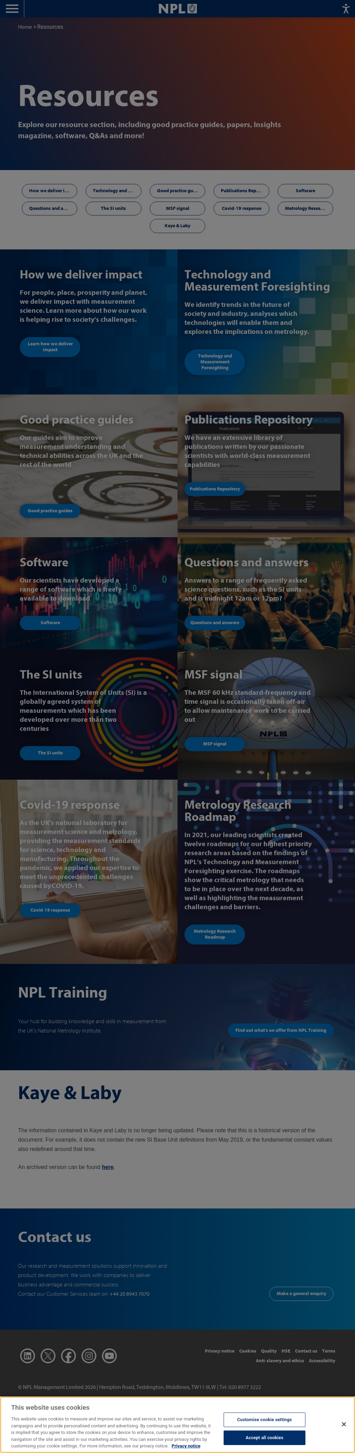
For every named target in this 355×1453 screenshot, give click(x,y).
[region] (177, 1425)
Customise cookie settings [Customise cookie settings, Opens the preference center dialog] (264, 1419)
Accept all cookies (264, 1437)
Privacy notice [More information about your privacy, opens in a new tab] (186, 1445)
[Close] (344, 1424)
